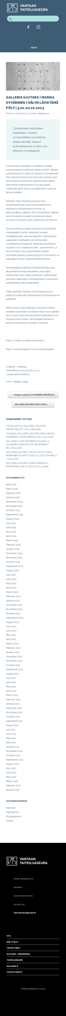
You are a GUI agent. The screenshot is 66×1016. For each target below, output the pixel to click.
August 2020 (12, 764)
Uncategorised (13, 816)
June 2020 (11, 772)
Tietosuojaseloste (25, 913)
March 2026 (12, 488)
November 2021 (14, 712)
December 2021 (14, 708)
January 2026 (13, 497)
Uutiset (25, 382)
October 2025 (13, 510)
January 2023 (13, 652)
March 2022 (12, 695)
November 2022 (14, 660)
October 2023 (13, 613)
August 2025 (12, 519)
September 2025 (14, 514)
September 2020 (14, 759)
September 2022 (14, 669)
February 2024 (13, 596)
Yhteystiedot (14, 972)
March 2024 (12, 592)
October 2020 (13, 755)
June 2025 (11, 527)
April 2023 (11, 639)
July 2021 (10, 729)
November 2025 (14, 506)
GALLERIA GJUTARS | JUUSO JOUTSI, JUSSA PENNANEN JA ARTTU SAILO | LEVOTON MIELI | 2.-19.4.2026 (31, 455)
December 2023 (14, 605)
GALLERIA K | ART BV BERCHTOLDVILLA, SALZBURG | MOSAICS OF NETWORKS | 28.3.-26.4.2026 (28, 444)
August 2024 (12, 570)
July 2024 (11, 574)
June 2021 (11, 734)
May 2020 (11, 777)
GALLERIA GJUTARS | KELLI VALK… (33, 404)
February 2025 (13, 544)
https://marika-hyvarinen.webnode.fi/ (25, 340)
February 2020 (13, 785)
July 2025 (11, 523)
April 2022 (11, 691)
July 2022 (11, 678)
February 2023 (13, 648)
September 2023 (14, 617)
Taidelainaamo (15, 960)
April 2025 (11, 536)
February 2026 (13, 493)
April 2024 (11, 587)
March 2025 (12, 540)
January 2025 (13, 549)
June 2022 (11, 682)
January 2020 (13, 789)
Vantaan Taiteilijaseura (39, 113)
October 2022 (13, 665)
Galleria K (12, 966)
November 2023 (14, 609)
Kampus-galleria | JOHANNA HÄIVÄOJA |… (33, 394)
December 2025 (14, 501)
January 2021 (12, 746)
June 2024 (11, 579)
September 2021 (14, 721)
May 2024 (11, 583)
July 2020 (11, 768)
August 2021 (12, 725)
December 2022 (14, 656)
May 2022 (11, 686)
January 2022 (13, 703)
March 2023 (12, 643)
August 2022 (12, 673)
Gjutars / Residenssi (18, 954)
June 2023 (11, 630)
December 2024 (14, 553)
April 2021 (11, 742)
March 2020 (12, 781)
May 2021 (11, 738)
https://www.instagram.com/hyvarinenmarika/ (30, 349)
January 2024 (13, 600)
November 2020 (14, 751)
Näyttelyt (17, 382)
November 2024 (14, 557)
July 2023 (11, 626)
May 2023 (11, 635)
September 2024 (14, 566)
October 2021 (13, 716)
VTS (9, 936)
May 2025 (11, 531)
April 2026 (11, 484)
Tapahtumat (12, 812)
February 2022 (13, 699)
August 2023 (12, 622)
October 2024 (13, 562)
